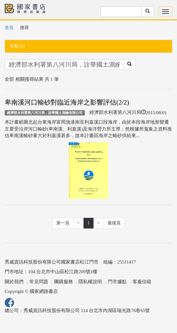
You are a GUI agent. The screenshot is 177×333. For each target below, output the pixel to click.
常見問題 (38, 281)
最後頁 (114, 223)
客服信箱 (142, 281)
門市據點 (117, 281)
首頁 (9, 27)
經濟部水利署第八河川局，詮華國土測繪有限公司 (45, 113)
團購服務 (63, 281)
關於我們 (14, 281)
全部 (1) (17, 46)
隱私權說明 (90, 281)
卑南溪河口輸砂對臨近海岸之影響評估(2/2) (67, 102)
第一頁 (62, 223)
